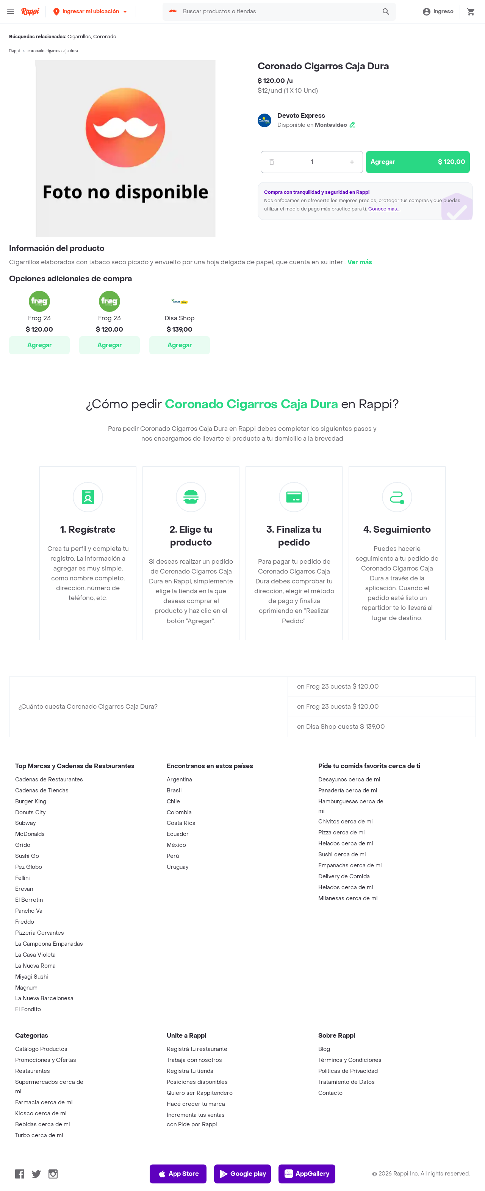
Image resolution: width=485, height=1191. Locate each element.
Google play (242, 1174)
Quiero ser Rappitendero (200, 1093)
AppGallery (307, 1174)
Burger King (30, 801)
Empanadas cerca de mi (350, 865)
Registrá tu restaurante (197, 1049)
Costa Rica (181, 823)
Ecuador (178, 834)
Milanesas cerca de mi (348, 898)
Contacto (330, 1093)
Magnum (26, 987)
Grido (22, 845)
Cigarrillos (79, 37)
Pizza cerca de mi (341, 832)
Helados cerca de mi (345, 843)
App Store (178, 1174)
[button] (91, 11)
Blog (324, 1049)
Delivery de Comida (344, 876)
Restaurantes (32, 1071)
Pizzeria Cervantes (39, 933)
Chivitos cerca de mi (345, 821)
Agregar (39, 345)
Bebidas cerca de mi (42, 1124)
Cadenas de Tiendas (42, 790)
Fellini (22, 878)
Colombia (179, 812)
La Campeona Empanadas (49, 944)
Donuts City (30, 812)
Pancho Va (28, 911)
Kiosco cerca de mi (41, 1113)
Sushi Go (27, 856)
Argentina (179, 779)
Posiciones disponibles (197, 1082)
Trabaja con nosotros (194, 1060)
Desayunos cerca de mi (349, 779)
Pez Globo (28, 867)
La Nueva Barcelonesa (44, 998)
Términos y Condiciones (350, 1060)
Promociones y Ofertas (45, 1060)
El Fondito (28, 1009)
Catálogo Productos (41, 1049)
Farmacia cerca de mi (44, 1102)
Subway (25, 823)
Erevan (24, 889)
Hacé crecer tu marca (196, 1104)
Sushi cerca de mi (342, 854)
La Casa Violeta (35, 955)
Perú (173, 856)
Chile (173, 801)
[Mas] (352, 162)
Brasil (174, 790)
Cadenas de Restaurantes (49, 779)
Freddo (24, 922)
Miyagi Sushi (31, 977)
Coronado (104, 37)
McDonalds (30, 834)
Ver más (359, 262)
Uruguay (177, 867)
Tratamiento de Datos (346, 1082)
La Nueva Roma (35, 966)
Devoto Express (301, 116)
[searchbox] (277, 12)
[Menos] (271, 162)
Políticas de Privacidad (348, 1071)
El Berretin (29, 900)
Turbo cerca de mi (39, 1135)
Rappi (14, 50)
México (176, 845)
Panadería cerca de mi (347, 790)
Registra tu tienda (190, 1071)
